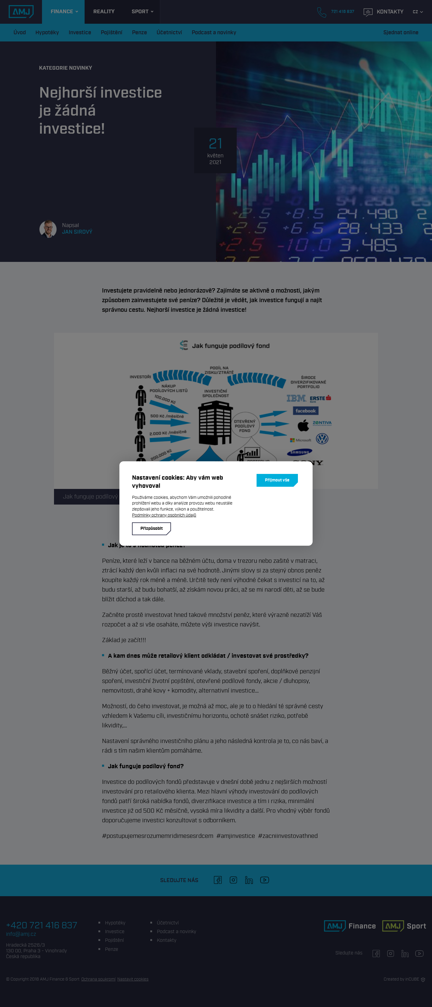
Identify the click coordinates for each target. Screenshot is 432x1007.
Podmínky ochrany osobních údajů (164, 515)
